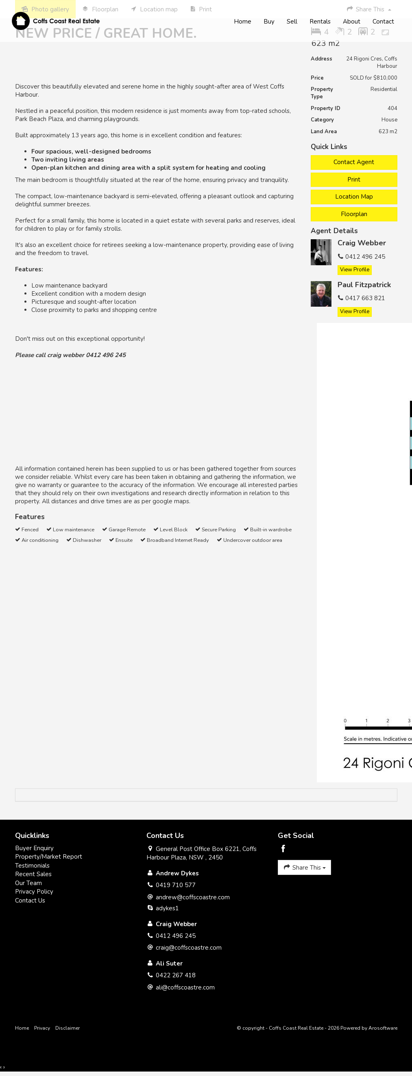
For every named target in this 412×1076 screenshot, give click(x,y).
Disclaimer (67, 1028)
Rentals (319, 22)
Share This (304, 867)
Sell (291, 22)
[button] (354, 180)
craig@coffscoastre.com (189, 948)
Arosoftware (382, 1028)
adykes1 (167, 908)
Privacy (42, 1028)
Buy (268, 22)
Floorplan (354, 214)
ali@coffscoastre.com (185, 987)
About (351, 22)
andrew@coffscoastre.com (193, 897)
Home (242, 22)
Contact (383, 22)
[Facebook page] (283, 849)
